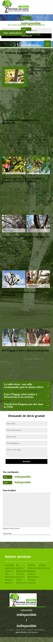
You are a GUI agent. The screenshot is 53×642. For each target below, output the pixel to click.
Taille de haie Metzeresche (9, 574)
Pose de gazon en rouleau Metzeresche (21, 578)
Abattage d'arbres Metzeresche (32, 574)
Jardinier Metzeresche (32, 566)
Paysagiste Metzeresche (9, 566)
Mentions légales (26, 632)
